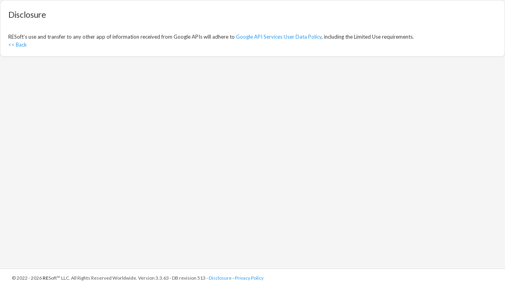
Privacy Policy (249, 278)
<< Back (17, 44)
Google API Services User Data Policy (279, 37)
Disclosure (220, 278)
